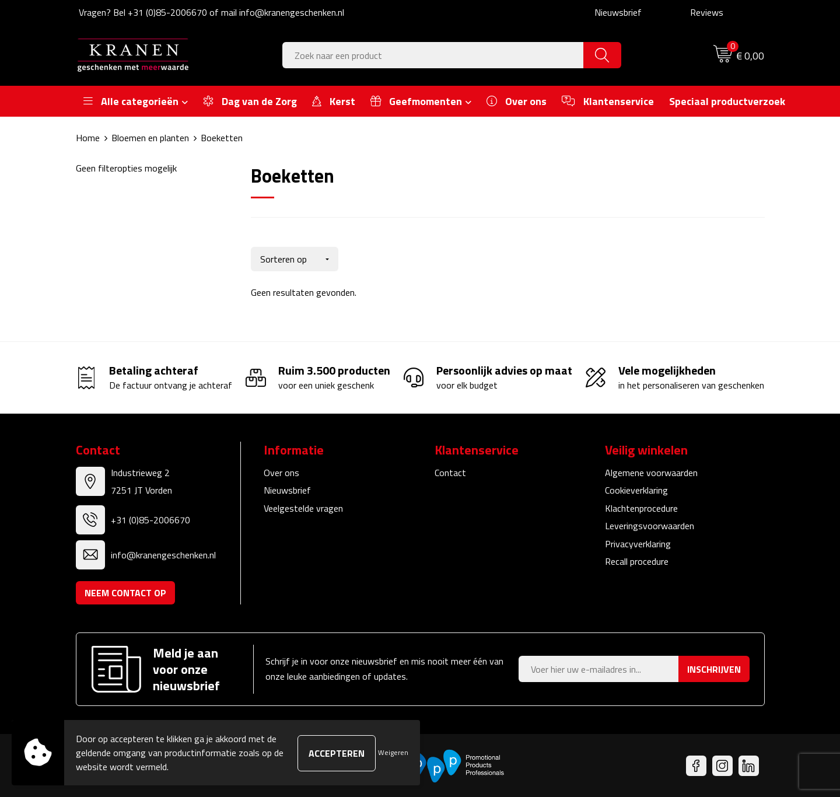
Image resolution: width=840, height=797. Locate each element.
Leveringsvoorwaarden (649, 525)
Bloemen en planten (150, 138)
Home (88, 138)
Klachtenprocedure (641, 507)
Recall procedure (636, 560)
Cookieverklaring (636, 489)
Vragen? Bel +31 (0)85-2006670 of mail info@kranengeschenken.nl (211, 12)
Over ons (281, 471)
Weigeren (393, 752)
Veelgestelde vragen (303, 507)
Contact (450, 471)
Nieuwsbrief (618, 12)
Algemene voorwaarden (651, 471)
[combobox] (433, 55)
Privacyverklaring (638, 543)
